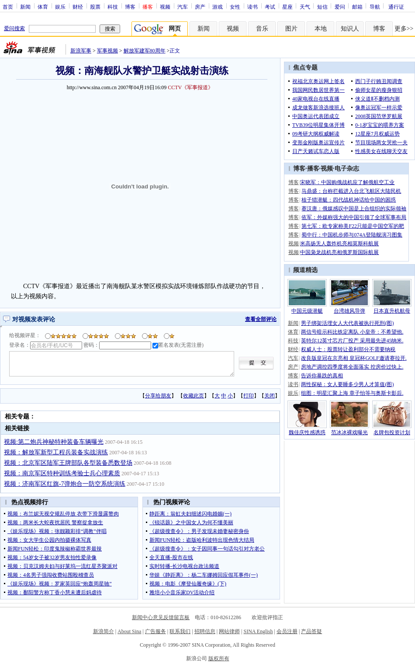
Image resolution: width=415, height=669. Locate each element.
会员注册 (287, 631)
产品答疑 (311, 631)
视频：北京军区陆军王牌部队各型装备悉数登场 (68, 463)
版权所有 (218, 658)
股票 (95, 6)
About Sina (129, 631)
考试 (270, 6)
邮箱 (357, 6)
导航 (375, 6)
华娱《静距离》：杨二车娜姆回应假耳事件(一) (203, 575)
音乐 (262, 28)
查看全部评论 (261, 319)
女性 (235, 6)
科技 (112, 6)
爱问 (340, 6)
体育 (43, 6)
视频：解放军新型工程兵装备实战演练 (56, 452)
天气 (305, 6)
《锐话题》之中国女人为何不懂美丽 (191, 522)
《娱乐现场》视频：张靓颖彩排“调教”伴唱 (57, 531)
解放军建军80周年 (145, 51)
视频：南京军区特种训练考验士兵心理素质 (62, 473)
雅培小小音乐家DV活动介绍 (181, 592)
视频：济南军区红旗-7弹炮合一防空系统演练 (64, 484)
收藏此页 (193, 396)
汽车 (182, 6)
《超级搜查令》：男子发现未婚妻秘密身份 (199, 531)
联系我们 (179, 631)
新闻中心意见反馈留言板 (161, 617)
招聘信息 (204, 631)
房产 (200, 6)
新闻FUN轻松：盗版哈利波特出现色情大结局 (201, 540)
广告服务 (155, 631)
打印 (248, 396)
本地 (321, 28)
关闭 (269, 396)
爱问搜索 (14, 28)
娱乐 (60, 6)
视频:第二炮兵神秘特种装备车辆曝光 (54, 442)
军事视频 (107, 51)
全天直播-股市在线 (171, 557)
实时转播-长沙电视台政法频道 (184, 566)
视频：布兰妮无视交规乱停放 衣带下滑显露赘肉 (63, 514)
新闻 (25, 6)
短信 (322, 6)
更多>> (404, 28)
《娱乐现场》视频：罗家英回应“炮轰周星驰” (59, 584)
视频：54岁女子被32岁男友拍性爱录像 (52, 557)
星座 (287, 6)
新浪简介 (103, 631)
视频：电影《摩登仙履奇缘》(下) (187, 584)
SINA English (258, 631)
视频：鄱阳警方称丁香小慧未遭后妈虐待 (54, 592)
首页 (8, 6)
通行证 (396, 6)
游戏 (217, 6)
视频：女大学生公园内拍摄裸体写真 (49, 540)
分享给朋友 (158, 396)
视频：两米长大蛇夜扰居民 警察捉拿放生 (55, 522)
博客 (130, 6)
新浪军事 (80, 51)
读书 (252, 6)
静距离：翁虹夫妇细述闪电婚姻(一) (190, 514)
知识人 (350, 28)
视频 (165, 6)
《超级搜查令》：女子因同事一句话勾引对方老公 (207, 549)
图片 (291, 28)
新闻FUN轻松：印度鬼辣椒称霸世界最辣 (54, 549)
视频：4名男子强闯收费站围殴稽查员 (50, 575)
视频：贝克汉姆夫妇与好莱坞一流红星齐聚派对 (62, 566)
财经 (78, 6)
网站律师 (229, 631)
